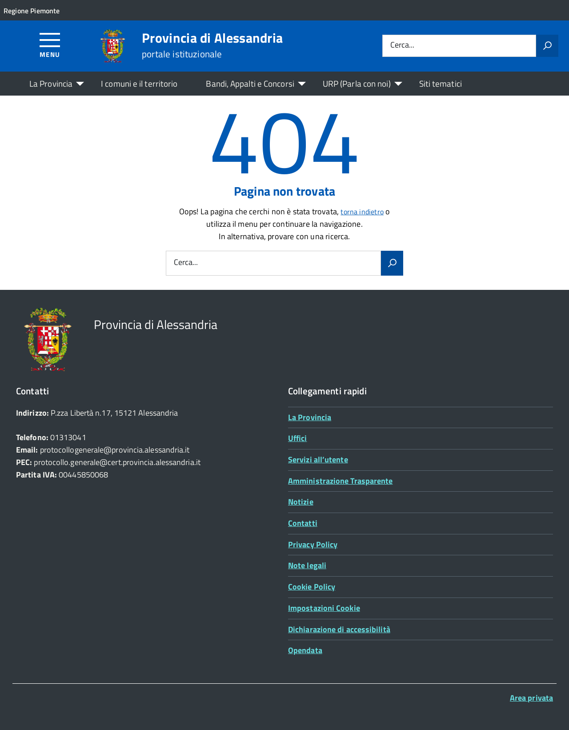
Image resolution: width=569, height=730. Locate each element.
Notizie (300, 502)
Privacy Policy (312, 544)
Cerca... (402, 45)
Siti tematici (440, 83)
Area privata (531, 698)
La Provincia (50, 83)
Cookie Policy (311, 587)
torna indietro (362, 211)
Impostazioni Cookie (324, 608)
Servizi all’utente (318, 459)
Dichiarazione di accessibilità (339, 629)
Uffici (297, 438)
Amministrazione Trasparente (340, 481)
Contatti (302, 523)
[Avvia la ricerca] (547, 46)
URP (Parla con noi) (357, 83)
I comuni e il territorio (139, 83)
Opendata (305, 650)
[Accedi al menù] (50, 44)
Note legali (307, 565)
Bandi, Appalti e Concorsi (250, 83)
